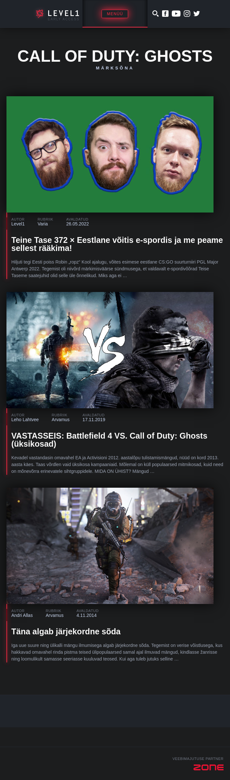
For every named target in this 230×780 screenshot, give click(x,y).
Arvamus (61, 419)
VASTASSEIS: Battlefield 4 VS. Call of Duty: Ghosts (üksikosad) (109, 439)
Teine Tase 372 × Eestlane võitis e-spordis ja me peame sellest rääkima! (117, 244)
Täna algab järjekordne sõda (66, 631)
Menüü (115, 14)
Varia (43, 223)
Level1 (18, 223)
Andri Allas (22, 615)
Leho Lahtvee (25, 419)
